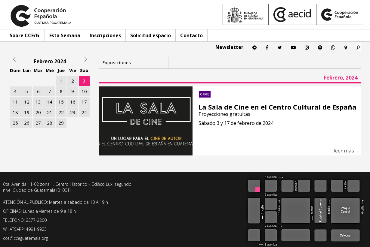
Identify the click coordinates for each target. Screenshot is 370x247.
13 (38, 102)
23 (73, 112)
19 (26, 112)
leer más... (346, 150)
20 (38, 112)
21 (49, 112)
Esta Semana (64, 35)
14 (49, 102)
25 (15, 123)
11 (15, 102)
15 (61, 102)
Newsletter (229, 47)
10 (84, 91)
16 (73, 102)
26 (26, 123)
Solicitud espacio (150, 35)
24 (84, 112)
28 (49, 123)
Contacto (191, 35)
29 (61, 123)
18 (15, 112)
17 (84, 102)
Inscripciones (105, 35)
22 (61, 112)
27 (38, 123)
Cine (205, 94)
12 (26, 102)
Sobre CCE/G (24, 35)
